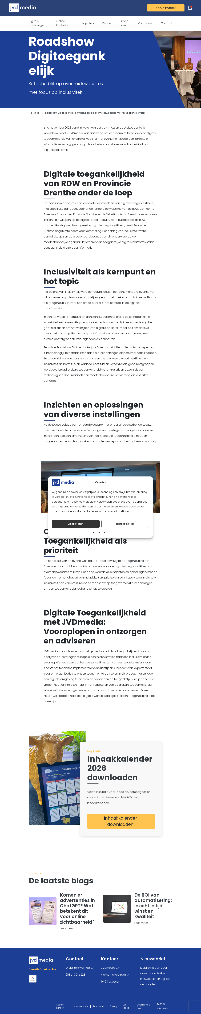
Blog (36, 112)
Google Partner (60, 1006)
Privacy (113, 1006)
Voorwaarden (81, 1006)
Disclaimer (98, 1006)
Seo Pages (126, 1006)
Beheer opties (125, 524)
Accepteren (75, 524)
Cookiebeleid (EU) (143, 1006)
